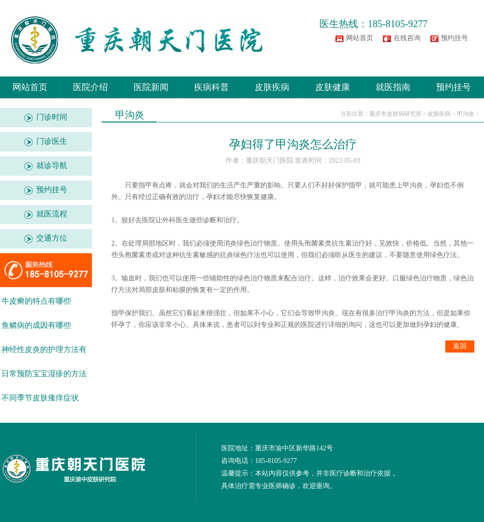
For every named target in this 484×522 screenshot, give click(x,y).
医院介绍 (90, 87)
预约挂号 (454, 38)
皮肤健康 (332, 87)
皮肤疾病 (272, 87)
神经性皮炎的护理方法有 (44, 349)
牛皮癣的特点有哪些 (36, 301)
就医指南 (393, 87)
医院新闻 (151, 87)
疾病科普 (211, 87)
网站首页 (359, 38)
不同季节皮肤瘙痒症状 (40, 398)
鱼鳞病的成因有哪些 (36, 325)
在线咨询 (407, 38)
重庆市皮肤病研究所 (395, 113)
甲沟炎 (465, 113)
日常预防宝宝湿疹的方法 (44, 373)
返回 (460, 346)
